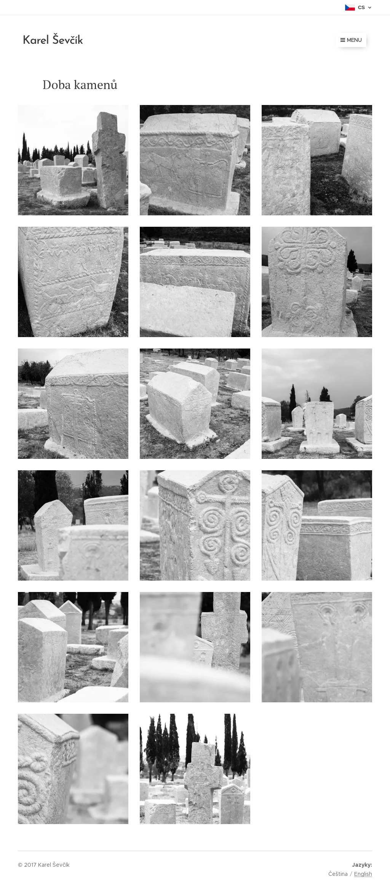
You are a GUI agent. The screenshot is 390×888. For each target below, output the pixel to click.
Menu (351, 40)
